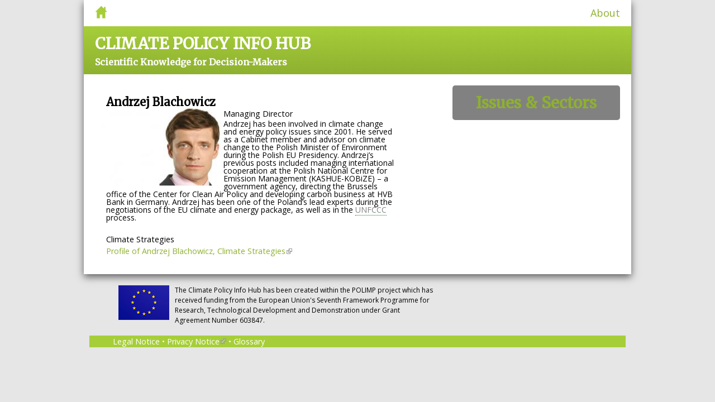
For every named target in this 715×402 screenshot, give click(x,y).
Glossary (249, 341)
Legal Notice (136, 341)
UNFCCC (371, 209)
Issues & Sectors (536, 103)
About (605, 13)
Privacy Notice (196, 341)
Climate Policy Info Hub (203, 44)
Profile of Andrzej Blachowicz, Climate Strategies (199, 251)
